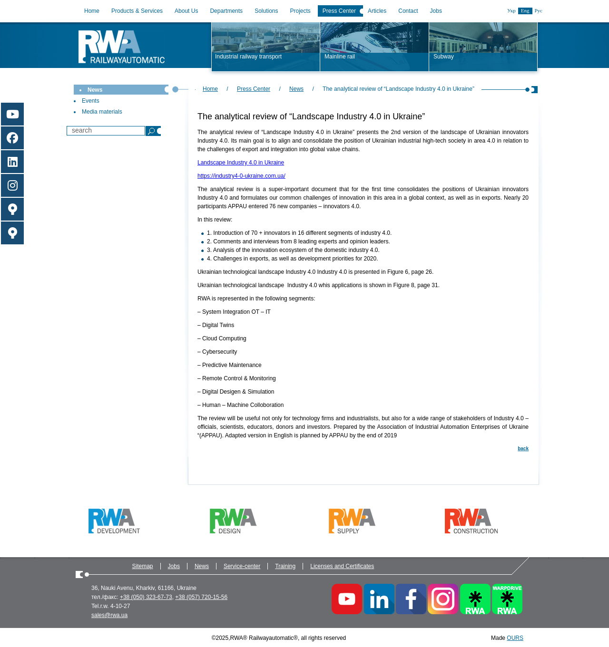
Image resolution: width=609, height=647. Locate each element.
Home (91, 11)
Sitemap (142, 566)
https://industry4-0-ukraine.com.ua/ (241, 176)
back (523, 448)
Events (90, 100)
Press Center (339, 11)
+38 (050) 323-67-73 (146, 597)
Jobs (436, 11)
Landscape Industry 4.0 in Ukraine (240, 162)
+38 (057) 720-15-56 (201, 597)
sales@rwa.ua (109, 615)
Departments (226, 11)
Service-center (242, 566)
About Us (186, 11)
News (95, 90)
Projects (300, 11)
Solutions (266, 11)
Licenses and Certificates (342, 566)
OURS (515, 638)
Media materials (102, 111)
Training (285, 566)
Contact (408, 11)
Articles (377, 11)
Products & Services (137, 11)
